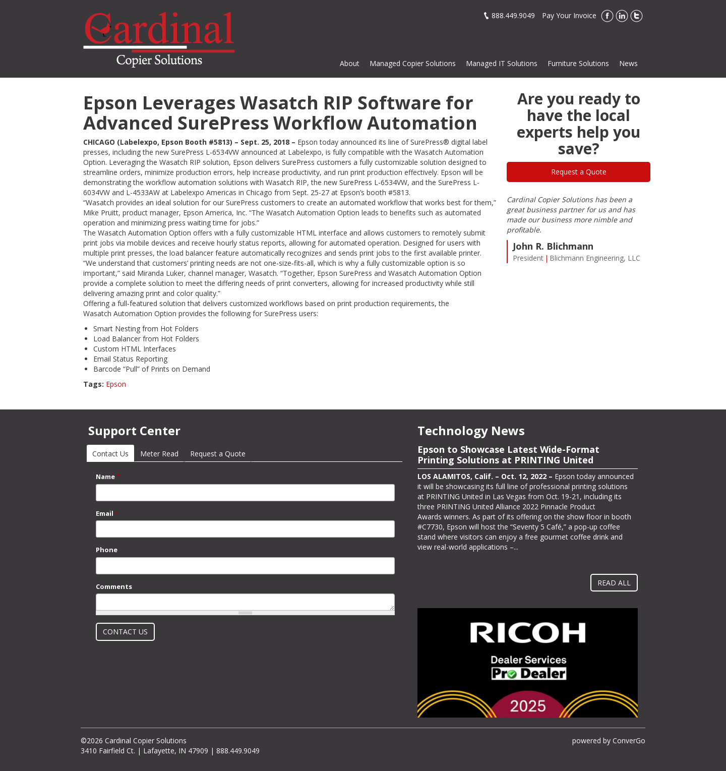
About (349, 63)
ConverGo (629, 740)
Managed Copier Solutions (413, 63)
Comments (114, 586)
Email (107, 513)
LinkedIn (622, 16)
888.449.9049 (513, 15)
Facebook (607, 16)
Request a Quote (579, 171)
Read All (614, 582)
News (628, 63)
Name (108, 476)
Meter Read (159, 453)
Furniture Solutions (578, 63)
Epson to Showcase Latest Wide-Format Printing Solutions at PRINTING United (508, 454)
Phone (106, 549)
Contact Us (113, 453)
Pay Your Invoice (569, 15)
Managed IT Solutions (501, 63)
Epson (116, 384)
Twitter (636, 16)
